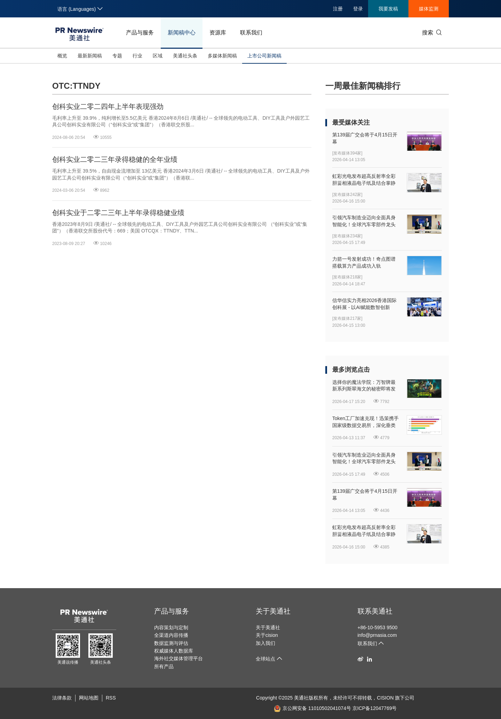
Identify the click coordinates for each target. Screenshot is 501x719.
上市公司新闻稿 (264, 55)
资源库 (217, 32)
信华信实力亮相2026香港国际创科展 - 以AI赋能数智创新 (364, 304)
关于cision (267, 635)
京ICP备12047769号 (374, 708)
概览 (62, 55)
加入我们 (265, 643)
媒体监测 (428, 8)
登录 (358, 8)
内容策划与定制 (171, 627)
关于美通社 (273, 611)
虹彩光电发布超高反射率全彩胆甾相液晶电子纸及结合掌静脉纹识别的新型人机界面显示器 (364, 180)
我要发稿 (388, 8)
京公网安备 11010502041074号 (312, 708)
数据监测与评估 (171, 643)
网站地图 (88, 698)
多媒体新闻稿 (222, 55)
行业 (137, 55)
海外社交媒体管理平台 (178, 658)
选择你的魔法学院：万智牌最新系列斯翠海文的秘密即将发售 (364, 386)
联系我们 (251, 32)
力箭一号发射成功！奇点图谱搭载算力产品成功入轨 (364, 262)
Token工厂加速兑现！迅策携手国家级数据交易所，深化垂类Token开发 (365, 422)
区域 (157, 55)
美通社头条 (185, 55)
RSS (111, 698)
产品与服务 (140, 32)
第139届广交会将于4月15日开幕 (364, 138)
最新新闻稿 (90, 55)
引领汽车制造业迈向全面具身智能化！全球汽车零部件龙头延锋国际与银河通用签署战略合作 (364, 221)
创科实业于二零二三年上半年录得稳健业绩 (118, 212)
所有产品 (164, 666)
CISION (385, 698)
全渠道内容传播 (171, 635)
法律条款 (62, 698)
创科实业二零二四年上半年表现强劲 (108, 106)
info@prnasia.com (377, 635)
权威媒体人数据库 (173, 651)
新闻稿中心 (182, 32)
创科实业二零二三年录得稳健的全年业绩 (114, 159)
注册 (338, 8)
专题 (117, 55)
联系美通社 (375, 611)
